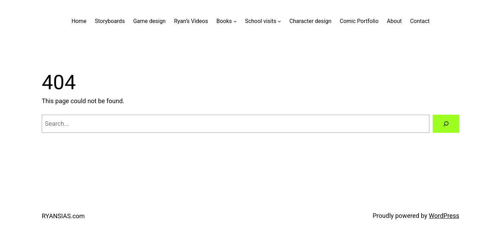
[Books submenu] (235, 21)
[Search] (446, 124)
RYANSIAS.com (63, 216)
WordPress (444, 215)
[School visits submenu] (279, 21)
